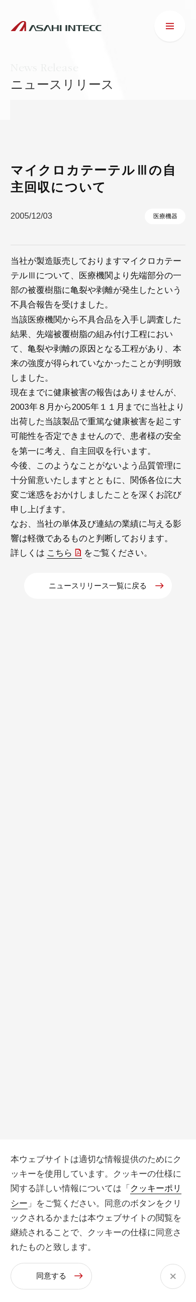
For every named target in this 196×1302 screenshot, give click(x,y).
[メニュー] (169, 26)
